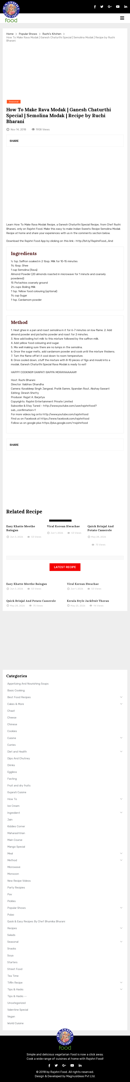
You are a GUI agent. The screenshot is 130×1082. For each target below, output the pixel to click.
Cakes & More (15, 704)
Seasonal (12, 941)
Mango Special (16, 846)
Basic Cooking (16, 690)
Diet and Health (17, 751)
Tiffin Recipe (15, 982)
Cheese (11, 717)
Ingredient (13, 812)
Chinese (12, 724)
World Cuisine (15, 1023)
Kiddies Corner (16, 826)
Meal (10, 853)
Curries (11, 744)
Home (10, 33)
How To (12, 799)
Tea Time (13, 975)
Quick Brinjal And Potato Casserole (31, 601)
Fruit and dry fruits (19, 785)
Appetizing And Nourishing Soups (28, 683)
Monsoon (13, 873)
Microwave (13, 867)
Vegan (11, 1016)
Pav (9, 894)
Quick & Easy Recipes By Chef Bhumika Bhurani (36, 921)
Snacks (11, 948)
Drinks (11, 765)
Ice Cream (13, 805)
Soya (10, 955)
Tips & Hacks (15, 989)
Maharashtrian (16, 833)
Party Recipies (16, 887)
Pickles (11, 901)
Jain (10, 819)
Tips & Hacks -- (17, 996)
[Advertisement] (65, 71)
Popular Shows (28, 33)
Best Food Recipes (19, 697)
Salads (11, 935)
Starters (12, 962)
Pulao (10, 914)
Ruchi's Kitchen (51, 33)
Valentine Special (17, 1009)
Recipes (12, 928)
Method (12, 860)
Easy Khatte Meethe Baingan (26, 584)
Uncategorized (16, 1003)
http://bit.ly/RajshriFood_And (94, 241)
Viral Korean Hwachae (63, 526)
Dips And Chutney (18, 758)
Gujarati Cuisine (16, 792)
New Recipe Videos (19, 880)
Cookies (12, 731)
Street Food (14, 969)
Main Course (14, 840)
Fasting (12, 778)
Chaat (11, 710)
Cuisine (11, 738)
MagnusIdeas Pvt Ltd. (80, 1076)
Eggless (12, 772)
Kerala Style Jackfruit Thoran (88, 601)
